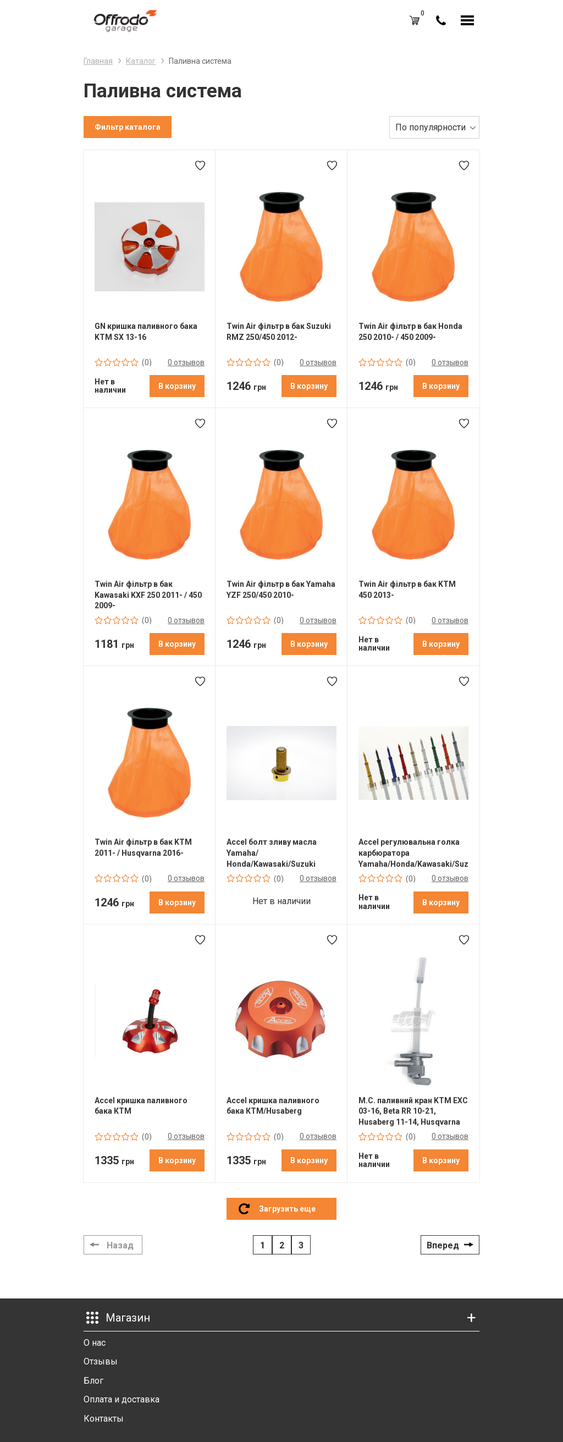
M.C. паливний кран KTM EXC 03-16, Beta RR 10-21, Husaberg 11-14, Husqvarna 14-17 (413, 1111)
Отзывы (101, 1361)
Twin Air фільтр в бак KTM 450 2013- (407, 589)
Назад (120, 1245)
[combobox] (434, 127)
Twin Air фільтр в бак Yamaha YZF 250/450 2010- (281, 589)
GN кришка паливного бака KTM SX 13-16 (146, 332)
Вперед (443, 1245)
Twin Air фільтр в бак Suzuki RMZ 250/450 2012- (279, 332)
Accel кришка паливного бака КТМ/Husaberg (273, 1106)
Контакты (104, 1418)
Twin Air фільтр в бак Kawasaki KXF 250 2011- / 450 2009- (148, 595)
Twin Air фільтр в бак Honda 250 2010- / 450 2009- (410, 332)
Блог (93, 1380)
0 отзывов (186, 362)
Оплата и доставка (121, 1399)
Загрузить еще (287, 1208)
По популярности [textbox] (430, 127)
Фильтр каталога (128, 127)
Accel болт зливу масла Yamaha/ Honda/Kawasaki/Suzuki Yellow (272, 853)
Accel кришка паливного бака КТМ (141, 1106)
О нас (95, 1343)
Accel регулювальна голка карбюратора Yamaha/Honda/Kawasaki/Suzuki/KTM (413, 853)
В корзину (177, 386)
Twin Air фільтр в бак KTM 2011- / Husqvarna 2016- (143, 847)
